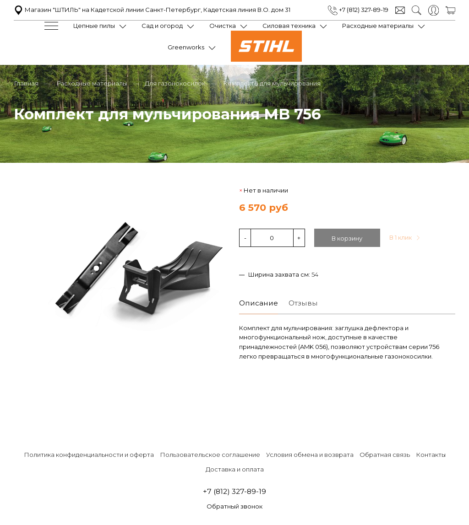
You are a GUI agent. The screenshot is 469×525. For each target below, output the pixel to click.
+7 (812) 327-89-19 (358, 9)
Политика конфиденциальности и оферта (89, 453)
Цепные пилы (94, 25)
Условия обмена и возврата (310, 453)
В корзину (347, 237)
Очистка (222, 25)
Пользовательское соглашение (210, 453)
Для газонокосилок (175, 82)
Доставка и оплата (235, 468)
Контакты (431, 453)
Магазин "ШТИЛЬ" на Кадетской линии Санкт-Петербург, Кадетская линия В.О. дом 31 (152, 9)
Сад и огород (162, 25)
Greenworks (186, 47)
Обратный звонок (234, 505)
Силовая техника (289, 25)
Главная (26, 82)
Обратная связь (385, 453)
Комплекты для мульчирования (272, 82)
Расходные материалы (378, 25)
